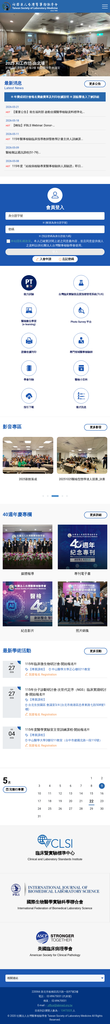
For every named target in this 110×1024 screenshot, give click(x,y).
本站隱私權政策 (21, 241)
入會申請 (43, 259)
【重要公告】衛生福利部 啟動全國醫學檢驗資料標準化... (45, 112)
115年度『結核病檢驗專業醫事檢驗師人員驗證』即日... (44, 166)
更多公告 (95, 84)
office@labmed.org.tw (59, 1005)
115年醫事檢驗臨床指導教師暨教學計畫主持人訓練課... (44, 139)
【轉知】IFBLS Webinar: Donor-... (30, 125)
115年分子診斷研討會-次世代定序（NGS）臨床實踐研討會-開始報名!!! (65, 692)
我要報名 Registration (43, 674)
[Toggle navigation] (105, 6)
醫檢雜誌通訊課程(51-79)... (23, 152)
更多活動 (95, 651)
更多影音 (95, 427)
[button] (16, 73)
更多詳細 (95, 515)
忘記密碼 (66, 259)
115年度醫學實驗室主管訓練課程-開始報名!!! (57, 729)
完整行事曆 (15, 789)
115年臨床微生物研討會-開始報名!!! (50, 664)
